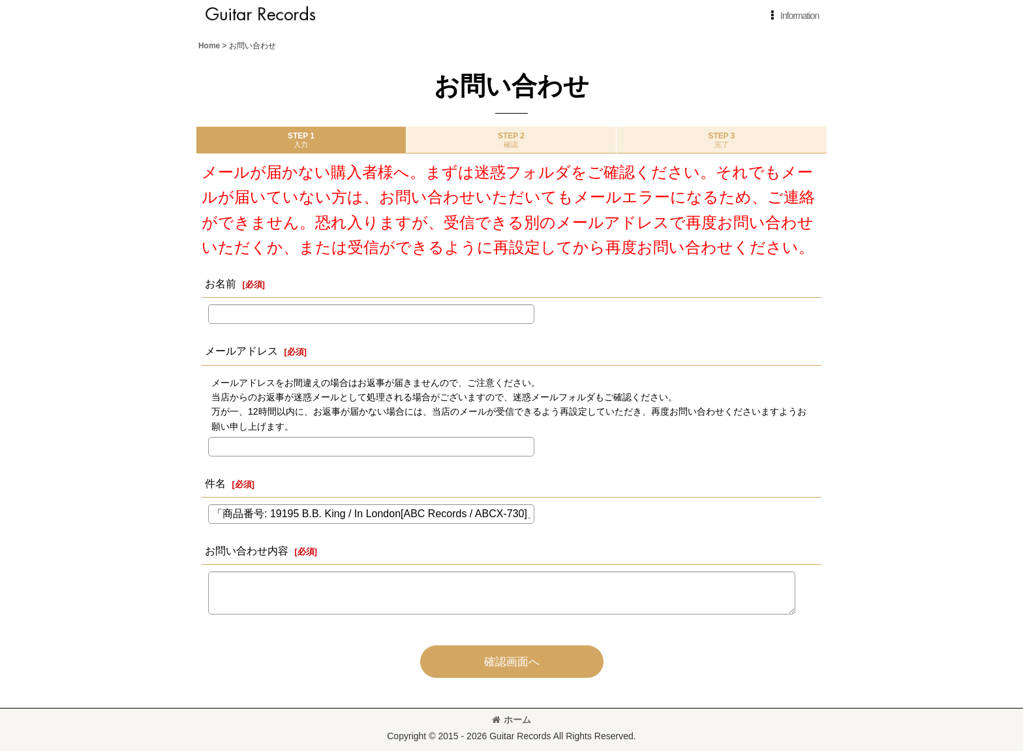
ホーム (511, 719)
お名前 (220, 283)
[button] (792, 16)
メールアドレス (241, 351)
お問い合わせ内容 (246, 550)
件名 (215, 483)
